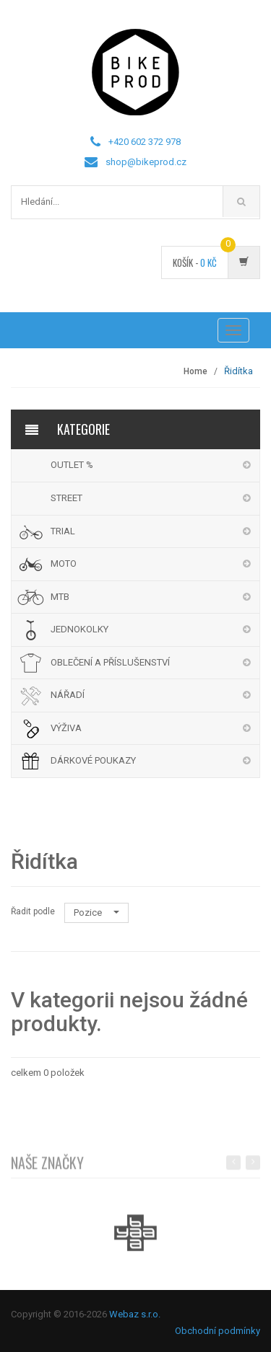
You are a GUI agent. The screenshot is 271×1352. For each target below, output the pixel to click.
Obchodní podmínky (217, 1330)
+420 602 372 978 (144, 141)
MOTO (64, 563)
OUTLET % (72, 464)
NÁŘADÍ (68, 694)
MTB (60, 596)
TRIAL (63, 531)
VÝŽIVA (66, 728)
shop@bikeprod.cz (146, 161)
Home (195, 371)
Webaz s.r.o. (134, 1314)
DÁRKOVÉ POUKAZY (93, 760)
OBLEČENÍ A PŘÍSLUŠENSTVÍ (110, 662)
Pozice (96, 912)
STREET (66, 497)
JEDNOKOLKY (79, 629)
